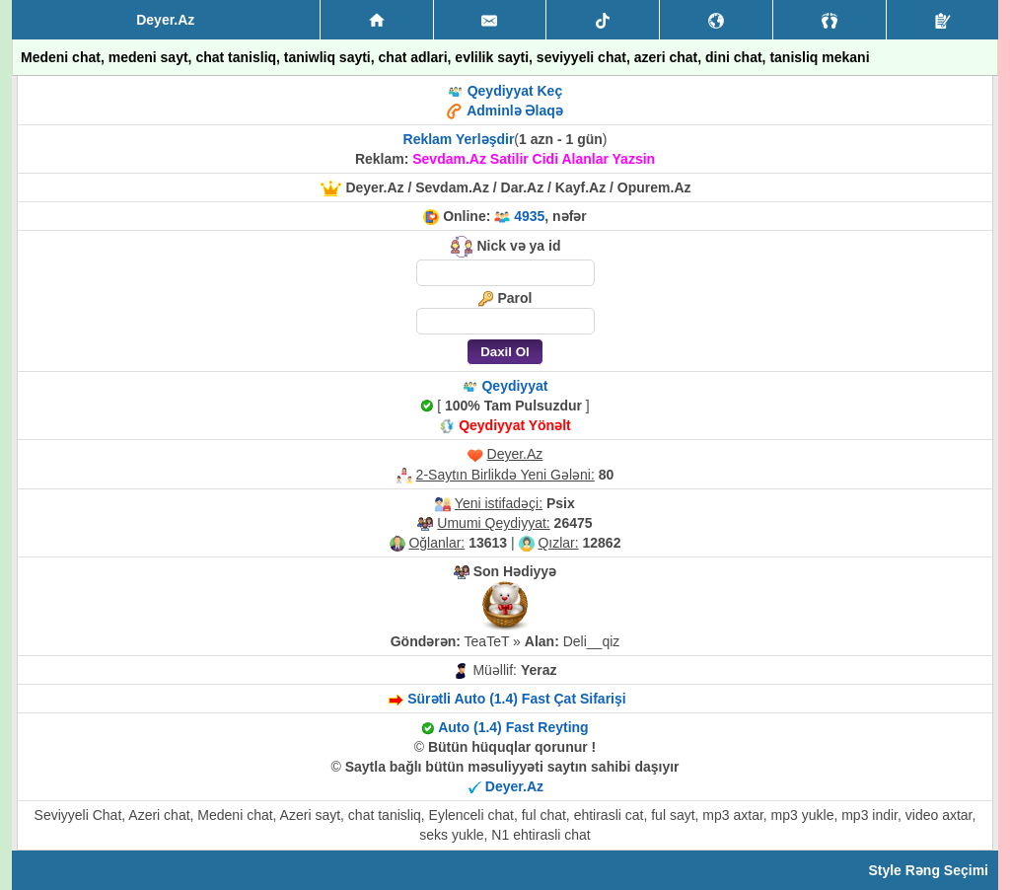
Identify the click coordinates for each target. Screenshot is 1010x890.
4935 (529, 216)
